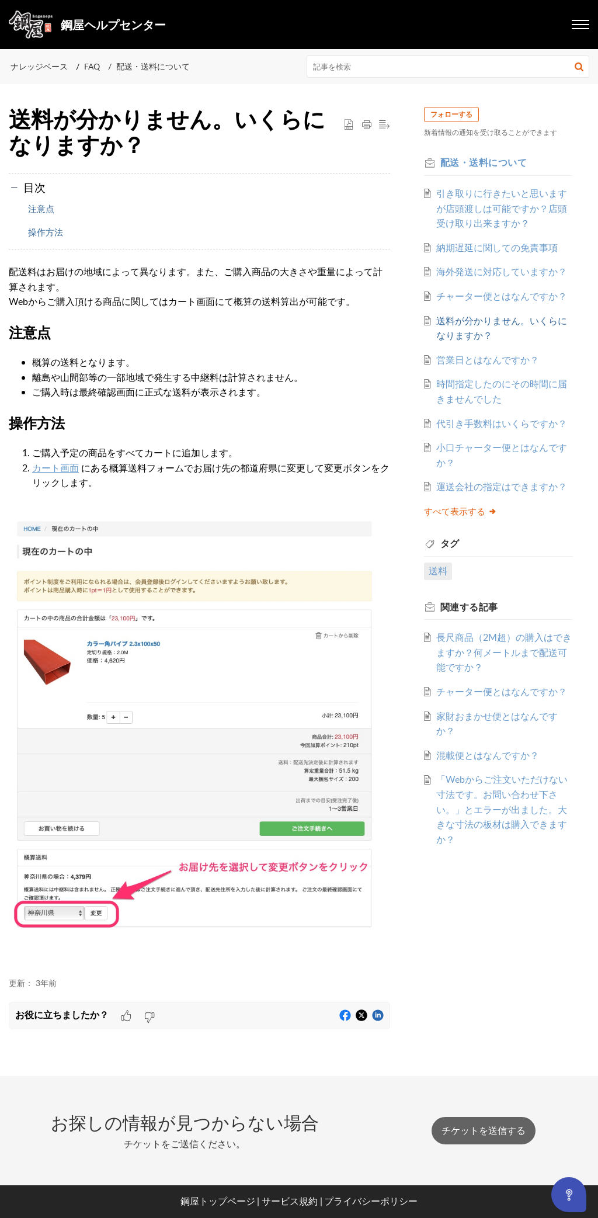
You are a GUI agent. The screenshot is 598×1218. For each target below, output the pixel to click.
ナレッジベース (39, 66)
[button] (579, 67)
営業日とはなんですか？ (490, 389)
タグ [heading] (453, 603)
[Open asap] (568, 1198)
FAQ (92, 66)
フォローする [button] (455, 114)
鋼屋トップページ (217, 1201)
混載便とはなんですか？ (490, 830)
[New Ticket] (484, 1130)
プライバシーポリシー (371, 1201)
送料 (441, 630)
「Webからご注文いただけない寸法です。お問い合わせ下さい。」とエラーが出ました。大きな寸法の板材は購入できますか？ (500, 884)
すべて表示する (463, 571)
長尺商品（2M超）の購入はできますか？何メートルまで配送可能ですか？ (502, 712)
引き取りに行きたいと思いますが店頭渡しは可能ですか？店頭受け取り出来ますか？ (500, 208)
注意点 (41, 208)
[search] (448, 66)
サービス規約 (290, 1201)
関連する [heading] (473, 666)
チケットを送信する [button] (483, 1130)
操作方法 (45, 232)
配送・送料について (153, 66)
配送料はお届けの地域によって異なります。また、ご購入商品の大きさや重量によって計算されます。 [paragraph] (199, 615)
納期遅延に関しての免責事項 (500, 247)
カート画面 (55, 467)
